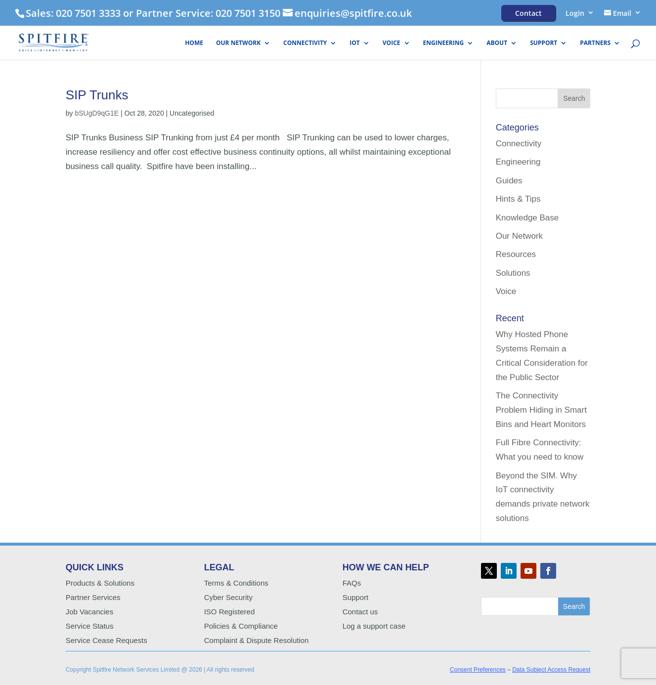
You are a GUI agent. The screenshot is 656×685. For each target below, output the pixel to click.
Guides (509, 180)
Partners (595, 43)
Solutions (513, 273)
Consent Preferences (478, 669)
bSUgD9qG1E (97, 113)
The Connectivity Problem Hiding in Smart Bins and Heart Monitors (541, 410)
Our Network (238, 43)
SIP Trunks (97, 94)
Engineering (443, 43)
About (496, 43)
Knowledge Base (527, 217)
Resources (516, 254)
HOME (194, 43)
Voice (391, 43)
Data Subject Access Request (551, 669)
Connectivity (305, 43)
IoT (354, 43)
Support (543, 43)
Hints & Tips (518, 199)
